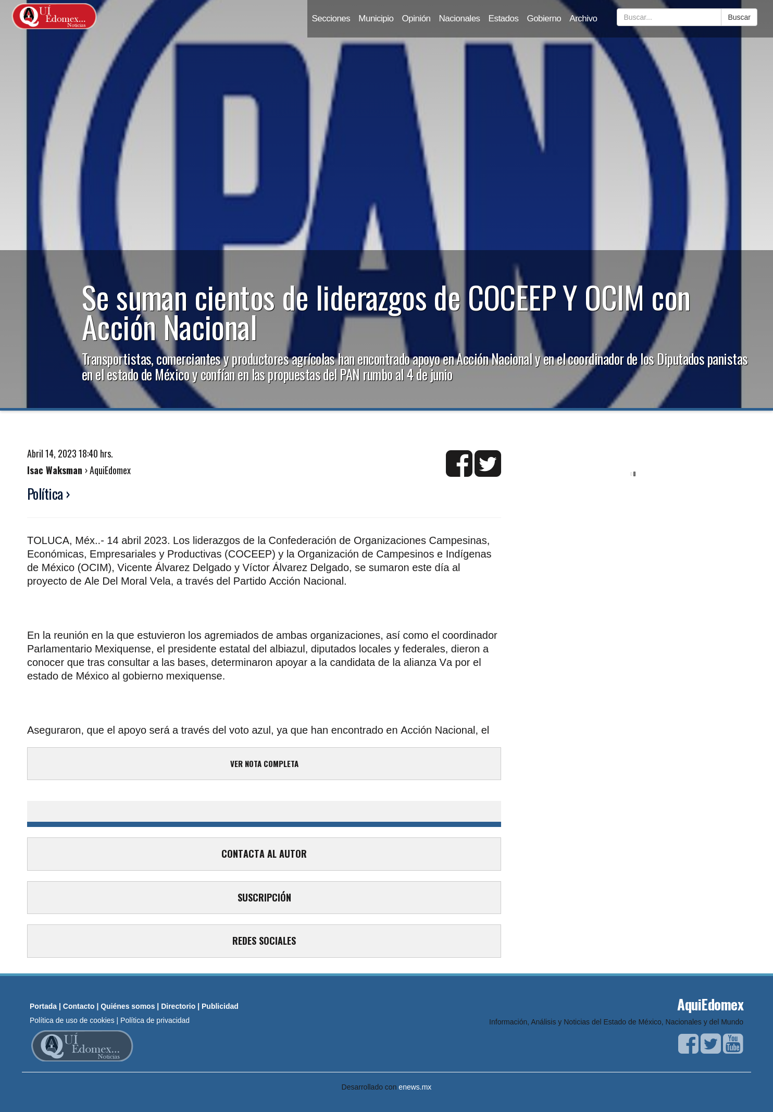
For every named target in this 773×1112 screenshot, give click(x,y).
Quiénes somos (128, 1006)
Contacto (79, 1006)
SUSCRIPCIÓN (264, 897)
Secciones (330, 18)
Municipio (375, 18)
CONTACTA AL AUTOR (264, 853)
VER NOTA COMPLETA (264, 763)
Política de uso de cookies (72, 1020)
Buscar (739, 17)
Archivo (583, 18)
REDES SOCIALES (264, 940)
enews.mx (414, 1087)
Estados (504, 18)
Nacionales (459, 18)
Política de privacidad (155, 1020)
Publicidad (220, 1006)
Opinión (416, 18)
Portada (43, 1006)
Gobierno (544, 18)
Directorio (178, 1006)
